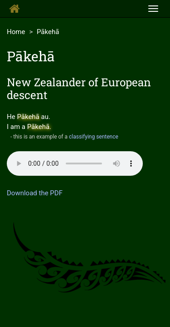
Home (16, 32)
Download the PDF (35, 193)
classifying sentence (93, 137)
